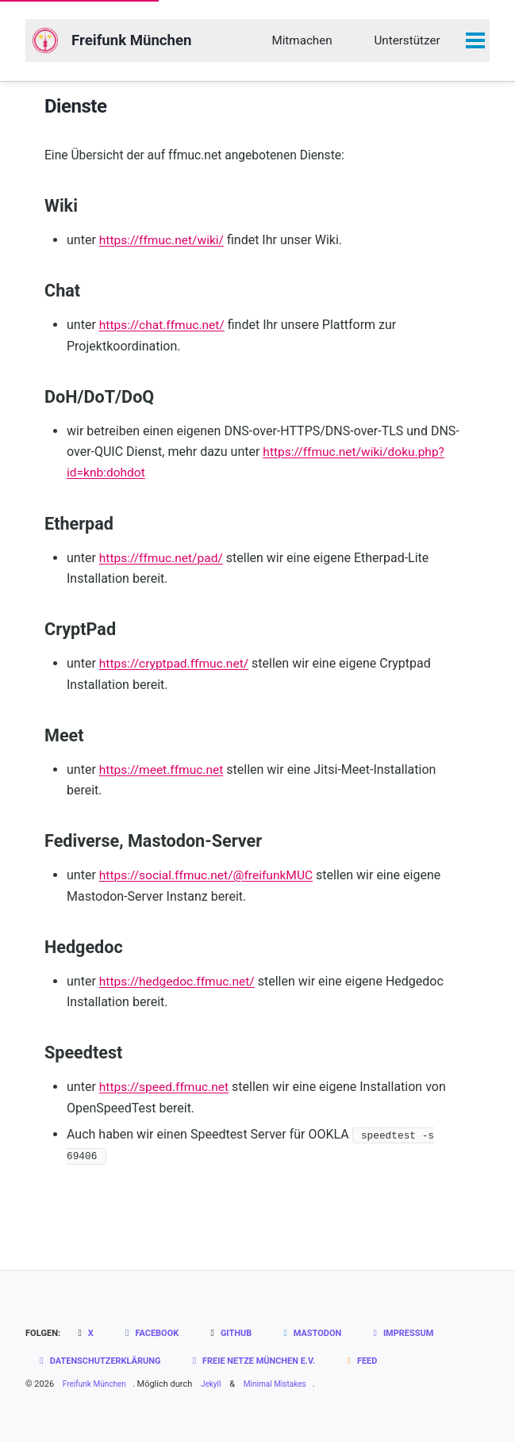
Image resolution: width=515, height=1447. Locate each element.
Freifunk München (138, 41)
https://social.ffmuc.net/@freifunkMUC (209, 880)
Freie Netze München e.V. (268, 1366)
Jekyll (218, 1389)
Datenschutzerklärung (103, 1366)
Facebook (155, 1338)
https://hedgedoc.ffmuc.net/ (179, 986)
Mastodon (323, 1338)
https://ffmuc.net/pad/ (163, 562)
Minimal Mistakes (286, 1389)
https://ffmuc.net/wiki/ (163, 245)
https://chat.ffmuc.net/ (164, 330)
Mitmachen (301, 40)
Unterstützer (407, 40)
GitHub (238, 1338)
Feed (383, 1366)
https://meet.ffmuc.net (163, 774)
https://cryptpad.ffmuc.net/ (176, 668)
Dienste (75, 108)
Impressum (419, 1338)
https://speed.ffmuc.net (166, 1092)
